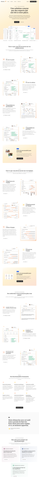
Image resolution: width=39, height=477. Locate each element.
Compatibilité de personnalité (17, 40)
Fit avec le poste (5, 40)
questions (4, 315)
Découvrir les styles (19, 162)
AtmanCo (16, 6)
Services (15, 1)
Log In (28, 1)
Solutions (11, 1)
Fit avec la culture (10, 40)
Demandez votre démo (19, 411)
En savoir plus (6, 459)
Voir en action (25, 141)
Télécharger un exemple (6, 73)
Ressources (19, 1)
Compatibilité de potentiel (25, 40)
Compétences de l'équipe (32, 40)
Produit (8, 1)
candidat (29, 338)
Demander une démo (33, 1)
